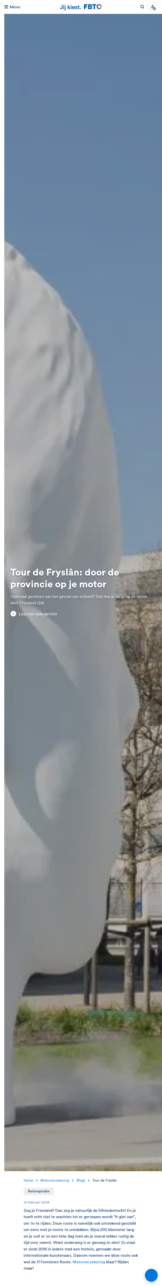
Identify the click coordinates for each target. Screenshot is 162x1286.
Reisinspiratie (38, 1191)
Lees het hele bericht (33, 614)
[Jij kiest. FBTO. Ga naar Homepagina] (81, 7)
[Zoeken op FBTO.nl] (142, 7)
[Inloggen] (152, 7)
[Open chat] (151, 1275)
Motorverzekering (89, 1261)
